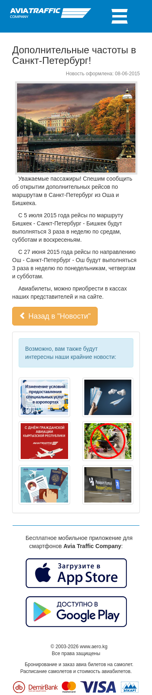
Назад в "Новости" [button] (55, 316)
